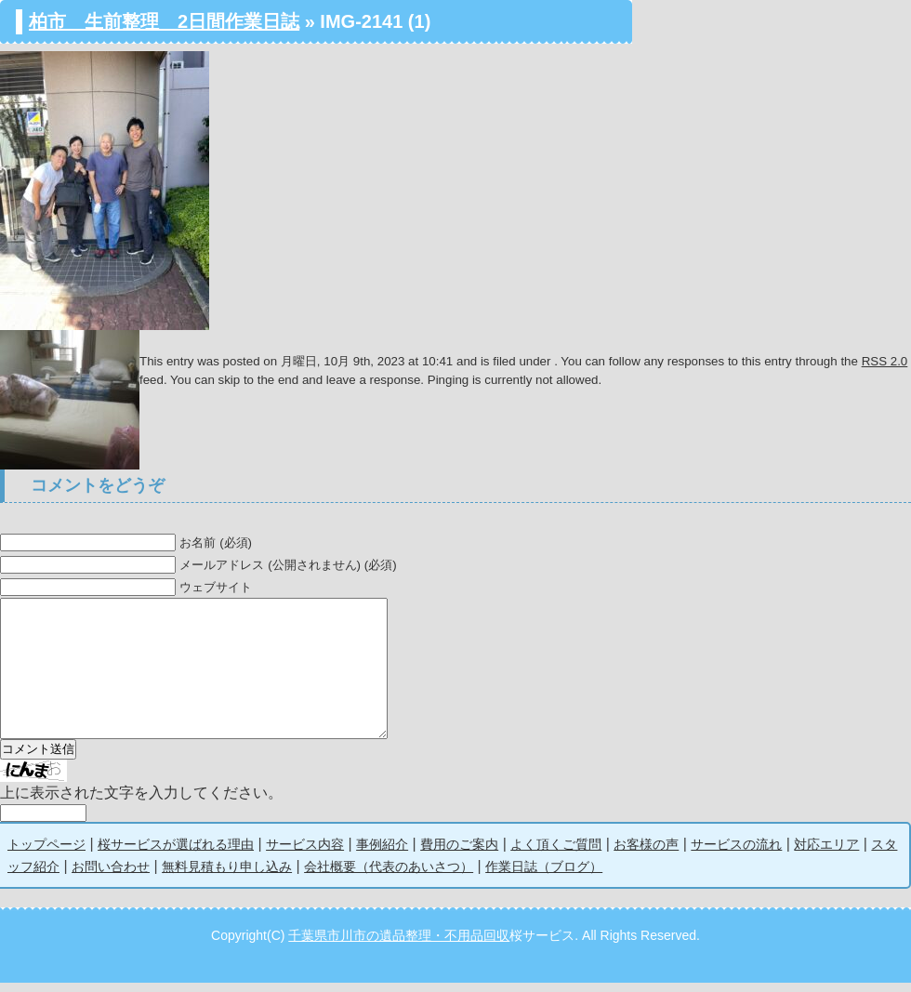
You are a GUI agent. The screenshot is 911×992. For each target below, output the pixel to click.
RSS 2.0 (885, 361)
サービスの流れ (736, 853)
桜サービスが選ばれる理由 (176, 853)
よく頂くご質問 (555, 853)
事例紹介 (382, 853)
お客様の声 (646, 853)
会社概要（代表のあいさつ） (388, 875)
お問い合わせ (111, 875)
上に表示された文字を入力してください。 (141, 802)
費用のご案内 (459, 853)
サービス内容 (305, 853)
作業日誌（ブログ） (543, 875)
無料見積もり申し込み (227, 875)
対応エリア (826, 853)
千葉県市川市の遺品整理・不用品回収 (398, 944)
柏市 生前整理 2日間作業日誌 (164, 21)
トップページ (46, 853)
